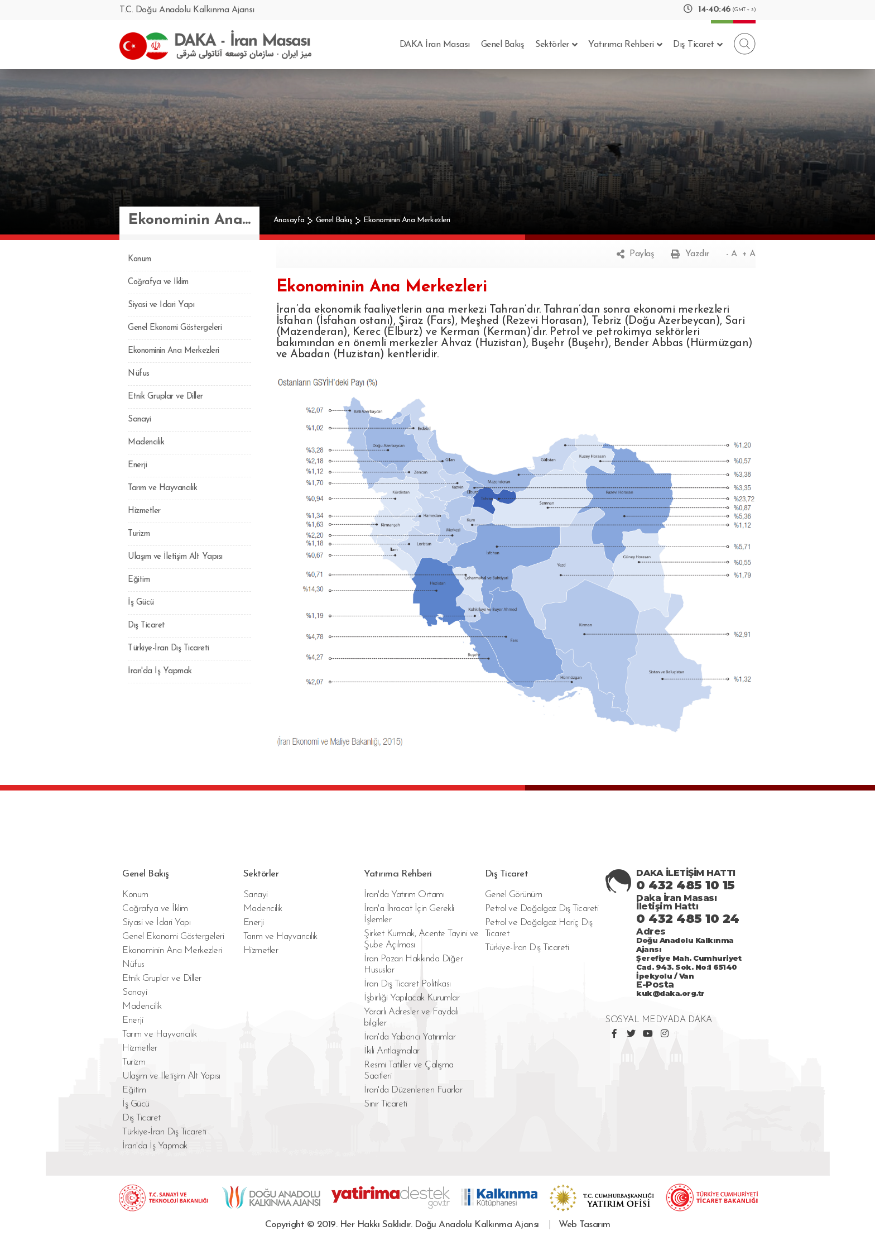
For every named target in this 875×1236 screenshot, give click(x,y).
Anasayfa (289, 220)
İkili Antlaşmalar (392, 1051)
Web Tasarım (584, 1224)
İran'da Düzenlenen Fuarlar (413, 1090)
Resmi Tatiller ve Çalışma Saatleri (409, 1070)
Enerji (137, 465)
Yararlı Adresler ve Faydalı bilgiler (411, 1017)
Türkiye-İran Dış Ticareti (168, 648)
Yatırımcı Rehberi (625, 44)
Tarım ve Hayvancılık (162, 488)
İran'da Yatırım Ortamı (404, 894)
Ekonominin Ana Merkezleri (406, 220)
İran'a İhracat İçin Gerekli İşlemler (409, 914)
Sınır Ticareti (385, 1104)
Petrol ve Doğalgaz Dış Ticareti (542, 908)
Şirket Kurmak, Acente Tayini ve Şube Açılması (421, 939)
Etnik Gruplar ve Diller (165, 396)
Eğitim (139, 580)
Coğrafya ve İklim (158, 282)
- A (731, 254)
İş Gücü (141, 602)
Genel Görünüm (513, 894)
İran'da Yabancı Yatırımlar (409, 1037)
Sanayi (139, 419)
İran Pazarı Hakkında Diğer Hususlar (413, 964)
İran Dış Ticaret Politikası (407, 984)
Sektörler (556, 44)
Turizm (139, 534)
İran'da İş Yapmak (160, 671)
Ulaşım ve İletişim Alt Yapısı (175, 557)
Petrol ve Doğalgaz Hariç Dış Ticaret (539, 928)
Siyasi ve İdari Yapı (161, 305)
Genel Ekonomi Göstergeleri (175, 328)
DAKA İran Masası (435, 44)
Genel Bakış (503, 44)
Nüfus (139, 374)
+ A (749, 254)
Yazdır (690, 254)
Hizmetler (144, 511)
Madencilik (146, 442)
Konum (139, 259)
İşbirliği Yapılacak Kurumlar (411, 998)
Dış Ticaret (697, 44)
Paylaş (636, 254)
